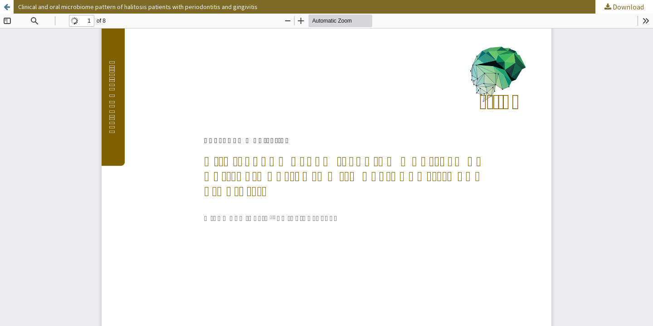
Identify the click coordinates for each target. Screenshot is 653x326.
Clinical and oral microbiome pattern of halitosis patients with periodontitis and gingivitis (138, 7)
